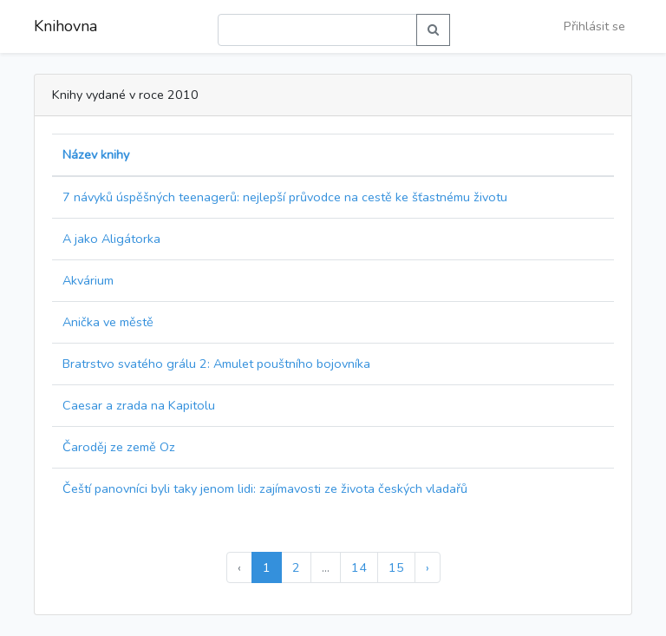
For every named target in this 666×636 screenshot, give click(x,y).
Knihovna (65, 26)
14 (359, 567)
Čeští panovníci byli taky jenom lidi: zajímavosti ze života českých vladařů (264, 488)
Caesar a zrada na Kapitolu (138, 405)
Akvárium (88, 280)
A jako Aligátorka (111, 238)
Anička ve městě (107, 322)
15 (396, 567)
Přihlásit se (594, 26)
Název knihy (95, 154)
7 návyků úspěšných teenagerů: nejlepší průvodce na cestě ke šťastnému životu (284, 197)
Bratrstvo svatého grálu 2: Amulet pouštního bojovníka (216, 363)
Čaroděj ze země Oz (118, 447)
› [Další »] (427, 567)
